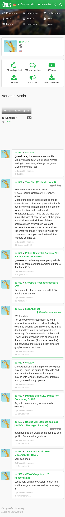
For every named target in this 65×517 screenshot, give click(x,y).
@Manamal (21, 260)
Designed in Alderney (12, 508)
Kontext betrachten (24, 171)
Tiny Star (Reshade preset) (40, 182)
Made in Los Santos (12, 511)
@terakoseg (21, 156)
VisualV (29, 152)
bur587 (24, 42)
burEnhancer (32, 309)
